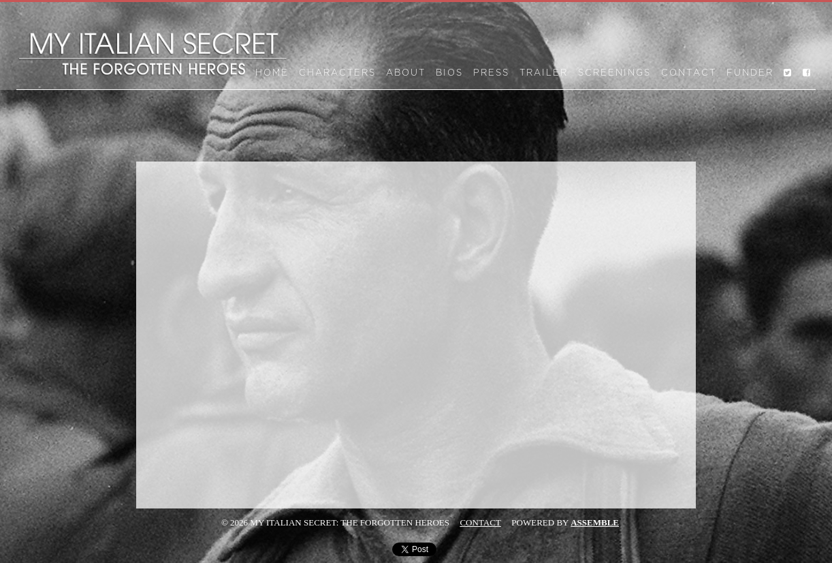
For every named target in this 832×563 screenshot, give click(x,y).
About (406, 73)
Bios (449, 73)
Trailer (543, 73)
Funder (749, 73)
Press (491, 73)
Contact (688, 73)
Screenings (614, 73)
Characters (337, 73)
